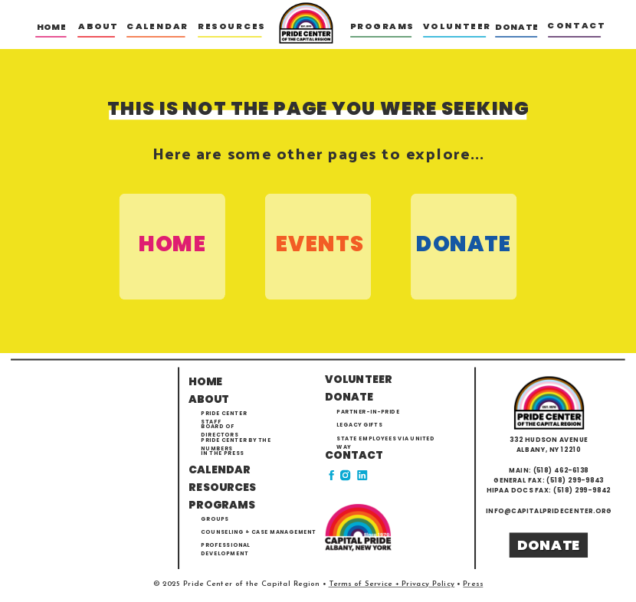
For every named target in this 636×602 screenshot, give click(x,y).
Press (473, 583)
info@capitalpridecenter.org (548, 510)
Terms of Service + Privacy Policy (392, 583)
